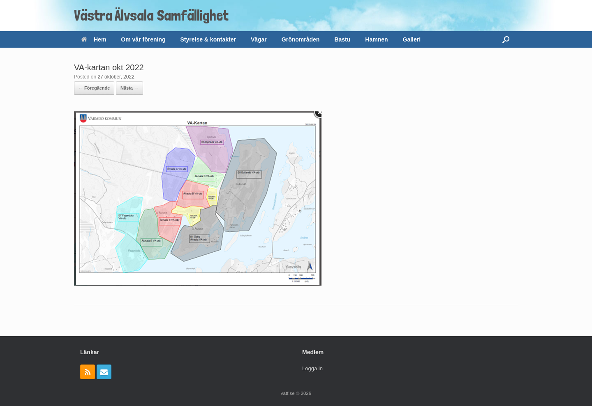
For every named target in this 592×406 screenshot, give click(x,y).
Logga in (312, 368)
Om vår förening (143, 39)
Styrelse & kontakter (208, 39)
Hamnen (376, 39)
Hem (93, 39)
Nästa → (129, 87)
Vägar (259, 39)
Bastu (342, 39)
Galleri (412, 39)
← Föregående (94, 87)
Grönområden (301, 39)
